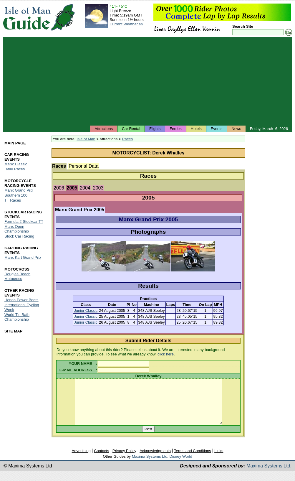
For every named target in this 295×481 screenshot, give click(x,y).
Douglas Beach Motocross (17, 276)
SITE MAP (13, 331)
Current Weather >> (126, 24)
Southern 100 (15, 195)
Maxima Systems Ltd (150, 465)
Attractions (103, 128)
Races (127, 139)
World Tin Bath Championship (16, 317)
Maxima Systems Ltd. (268, 474)
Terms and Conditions (192, 459)
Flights (154, 128)
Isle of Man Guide (27, 17)
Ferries (175, 128)
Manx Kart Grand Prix (22, 257)
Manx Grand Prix (18, 190)
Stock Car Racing (19, 236)
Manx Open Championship (16, 228)
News (236, 128)
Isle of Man (86, 139)
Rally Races (14, 169)
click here (166, 354)
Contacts (101, 459)
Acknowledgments (155, 459)
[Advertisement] (147, 81)
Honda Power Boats (21, 300)
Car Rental (131, 128)
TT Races (12, 200)
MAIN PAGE (15, 143)
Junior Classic (85, 310)
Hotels (196, 128)
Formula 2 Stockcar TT (23, 221)
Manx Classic (15, 164)
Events (217, 128)
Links (218, 459)
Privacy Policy (124, 459)
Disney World (181, 465)
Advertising (81, 459)
